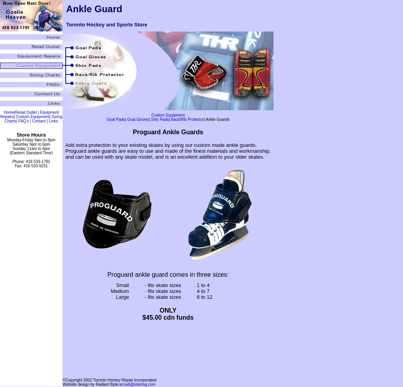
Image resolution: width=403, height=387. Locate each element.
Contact (38, 121)
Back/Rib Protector (187, 119)
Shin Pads (160, 119)
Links (53, 121)
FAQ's (23, 121)
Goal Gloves (138, 119)
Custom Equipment (33, 117)
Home (9, 112)
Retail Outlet (26, 112)
